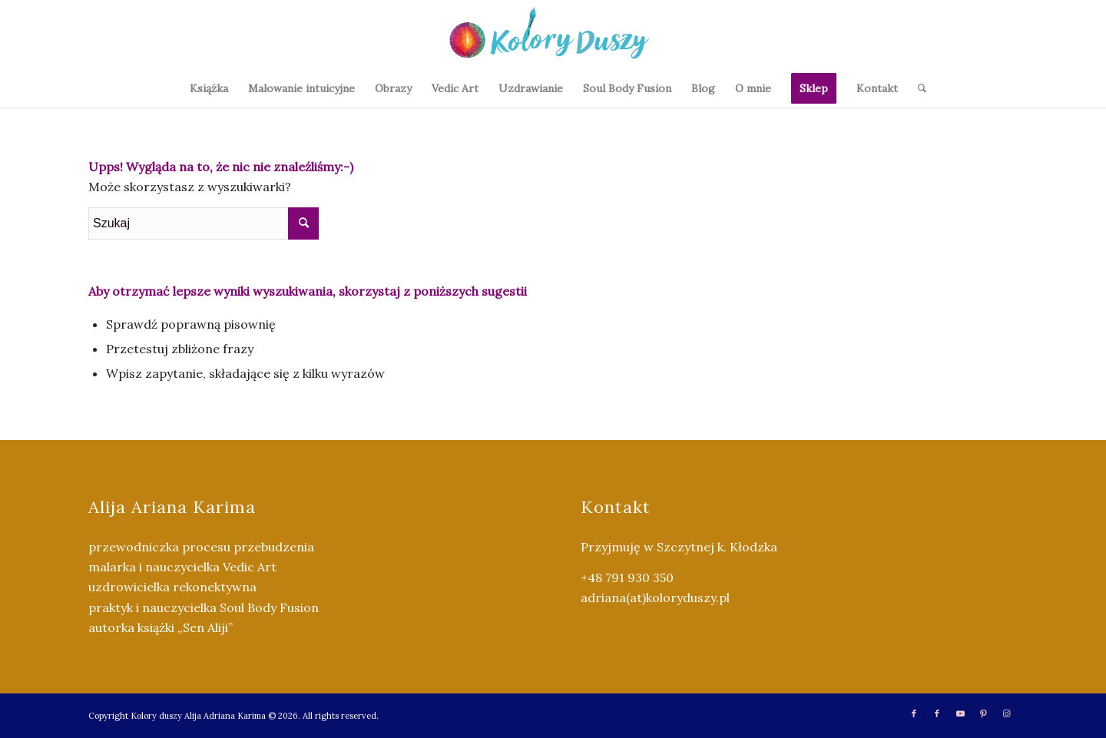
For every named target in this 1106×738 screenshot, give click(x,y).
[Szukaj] (917, 88)
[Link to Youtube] (960, 713)
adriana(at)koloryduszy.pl (655, 597)
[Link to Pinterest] (983, 713)
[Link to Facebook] (914, 713)
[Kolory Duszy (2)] (553, 34)
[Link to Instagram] (1006, 713)
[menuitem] (209, 88)
